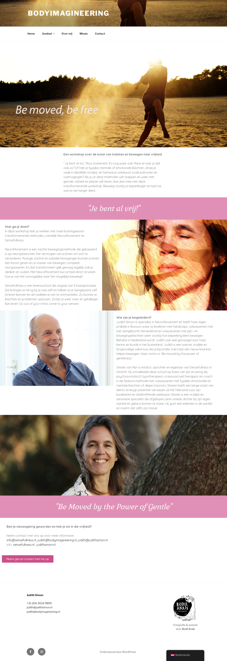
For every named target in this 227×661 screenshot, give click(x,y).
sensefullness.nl (23, 545)
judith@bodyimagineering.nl (57, 540)
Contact (100, 33)
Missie (84, 33)
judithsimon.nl (46, 545)
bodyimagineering (68, 13)
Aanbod (48, 33)
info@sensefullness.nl (21, 540)
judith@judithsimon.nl (93, 540)
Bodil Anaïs (188, 628)
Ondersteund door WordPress (118, 651)
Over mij (67, 33)
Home (31, 33)
